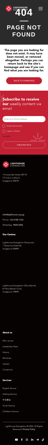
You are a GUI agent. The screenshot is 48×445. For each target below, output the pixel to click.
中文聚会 (7, 399)
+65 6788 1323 (16, 219)
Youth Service (9, 405)
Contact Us (8, 369)
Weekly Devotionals (14, 126)
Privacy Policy (29, 429)
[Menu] (41, 8)
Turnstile (6, 136)
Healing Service (10, 394)
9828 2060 (18, 225)
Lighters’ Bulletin (13, 131)
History (6, 352)
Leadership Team (10, 346)
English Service (9, 388)
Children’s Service (11, 411)
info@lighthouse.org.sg (13, 214)
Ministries (7, 358)
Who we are (8, 340)
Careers (6, 363)
